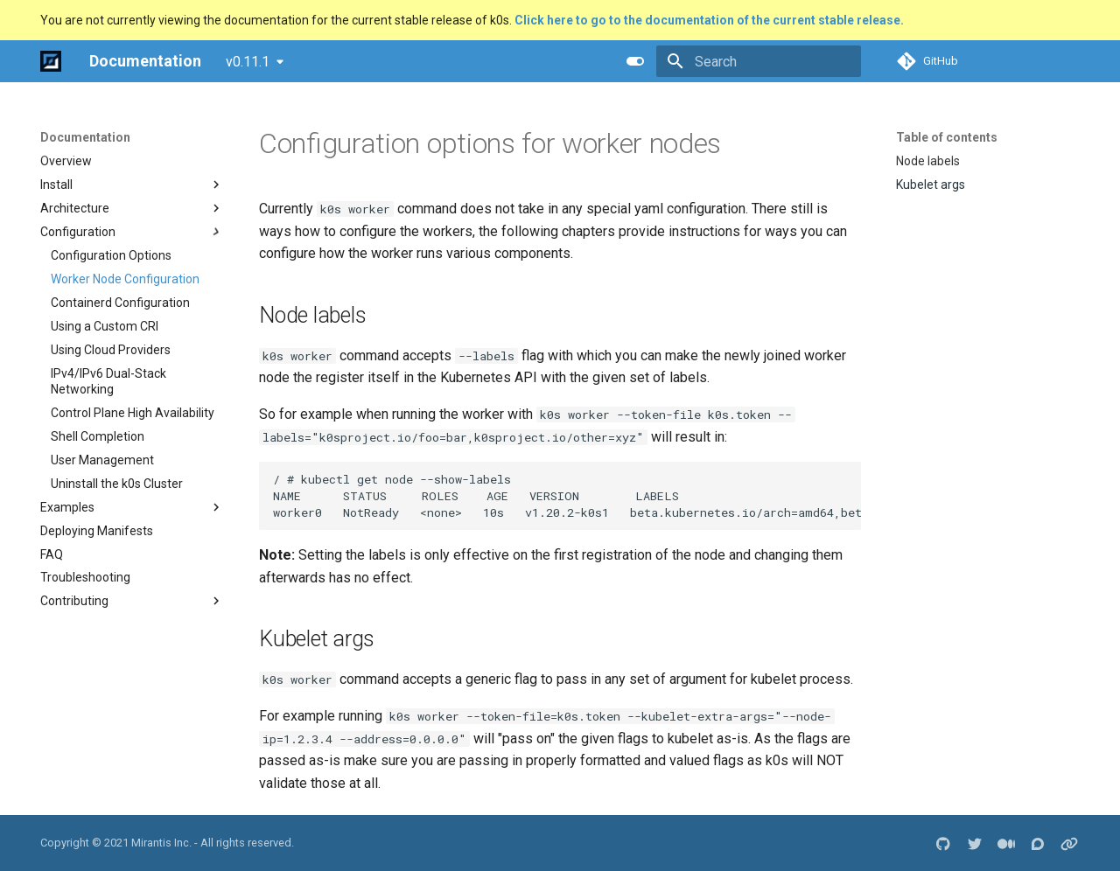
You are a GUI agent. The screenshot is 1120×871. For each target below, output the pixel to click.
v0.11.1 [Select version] (248, 61)
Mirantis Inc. (161, 842)
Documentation (85, 137)
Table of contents (947, 137)
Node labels (928, 161)
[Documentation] (50, 61)
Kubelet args (930, 185)
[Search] (758, 61)
